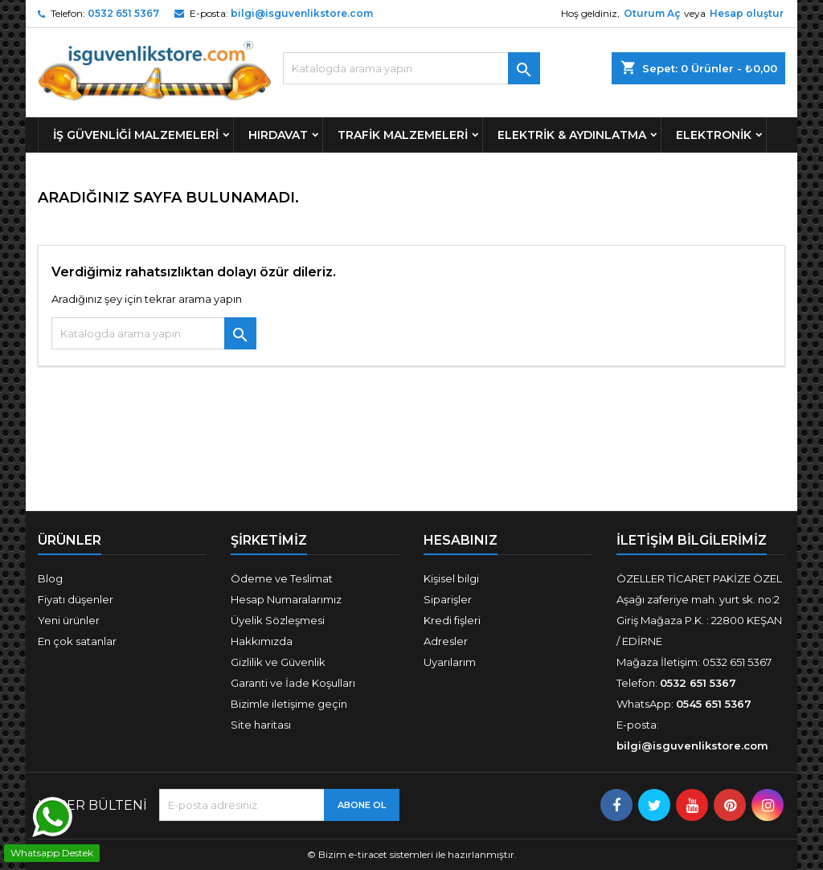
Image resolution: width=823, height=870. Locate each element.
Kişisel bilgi (451, 578)
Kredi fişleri (452, 620)
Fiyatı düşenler (75, 599)
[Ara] (411, 68)
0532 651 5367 (123, 13)
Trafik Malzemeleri (403, 135)
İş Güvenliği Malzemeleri (136, 135)
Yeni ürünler (69, 620)
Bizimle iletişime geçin (289, 703)
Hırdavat (278, 135)
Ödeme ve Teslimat (282, 578)
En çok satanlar (77, 641)
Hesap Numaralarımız (286, 599)
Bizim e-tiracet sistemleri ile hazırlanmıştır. (417, 854)
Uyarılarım (450, 662)
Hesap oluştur (747, 13)
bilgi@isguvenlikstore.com (302, 13)
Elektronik (713, 135)
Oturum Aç (652, 13)
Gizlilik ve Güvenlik (278, 662)
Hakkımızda (262, 641)
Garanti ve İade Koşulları (293, 682)
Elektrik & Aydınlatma (571, 135)
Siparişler (448, 599)
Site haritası (261, 724)
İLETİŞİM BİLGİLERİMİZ (691, 540)
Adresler (446, 641)
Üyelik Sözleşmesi (278, 620)
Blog (50, 578)
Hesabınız (460, 540)
